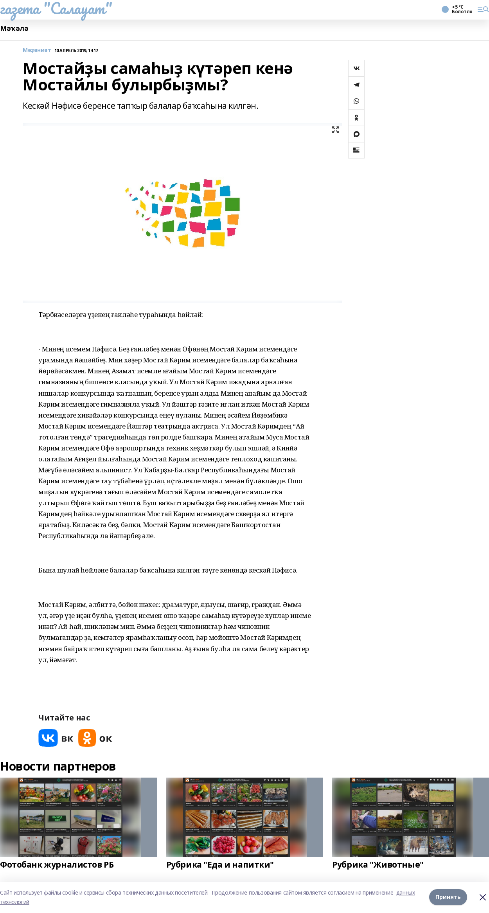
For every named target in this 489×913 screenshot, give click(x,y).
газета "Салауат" (56, 8)
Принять (448, 897)
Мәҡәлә (14, 28)
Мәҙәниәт (37, 50)
